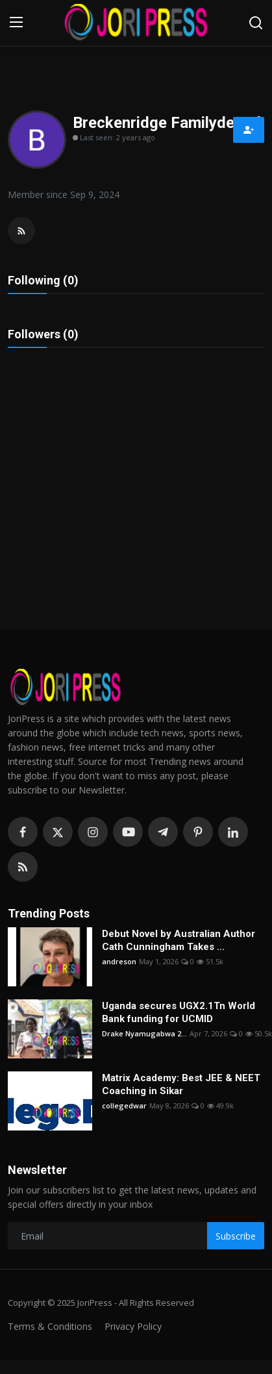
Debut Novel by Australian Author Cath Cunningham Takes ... (178, 940)
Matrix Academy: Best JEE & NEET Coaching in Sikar (181, 1084)
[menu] (16, 22)
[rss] (23, 867)
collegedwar (124, 1105)
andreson (119, 961)
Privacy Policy (133, 1326)
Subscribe (236, 1236)
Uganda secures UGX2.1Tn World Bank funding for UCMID (178, 1012)
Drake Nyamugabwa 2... (144, 1033)
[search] (256, 22)
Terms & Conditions (50, 1326)
